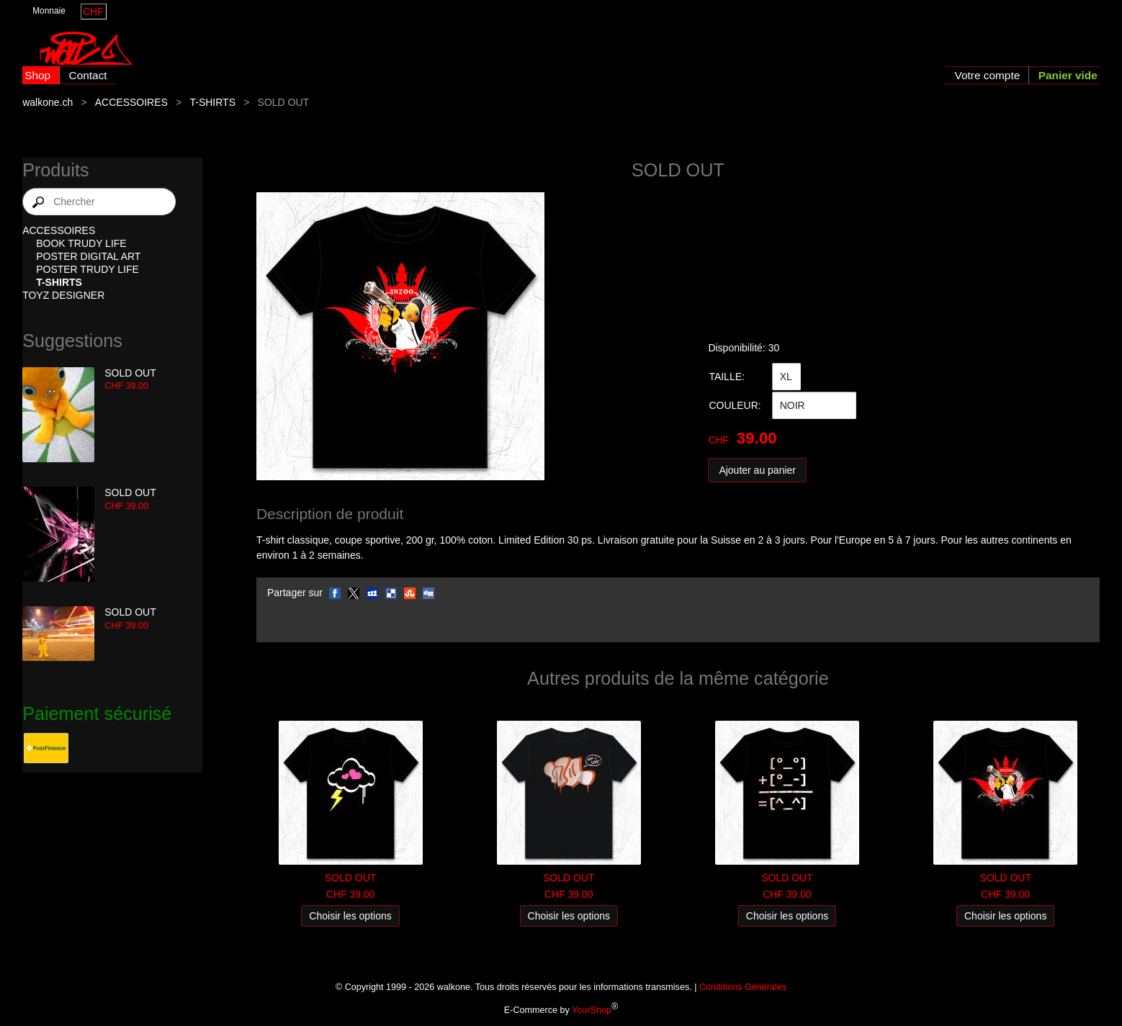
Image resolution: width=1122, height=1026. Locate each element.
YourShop (591, 1010)
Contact (88, 75)
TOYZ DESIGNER (63, 295)
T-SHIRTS (212, 102)
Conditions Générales (742, 987)
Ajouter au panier (757, 470)
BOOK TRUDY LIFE (81, 243)
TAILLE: (727, 376)
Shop (37, 75)
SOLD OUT (130, 373)
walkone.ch (47, 102)
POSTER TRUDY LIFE (87, 269)
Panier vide (1068, 75)
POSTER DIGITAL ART (88, 256)
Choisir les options (350, 916)
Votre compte (987, 75)
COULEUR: (734, 405)
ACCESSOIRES (131, 102)
